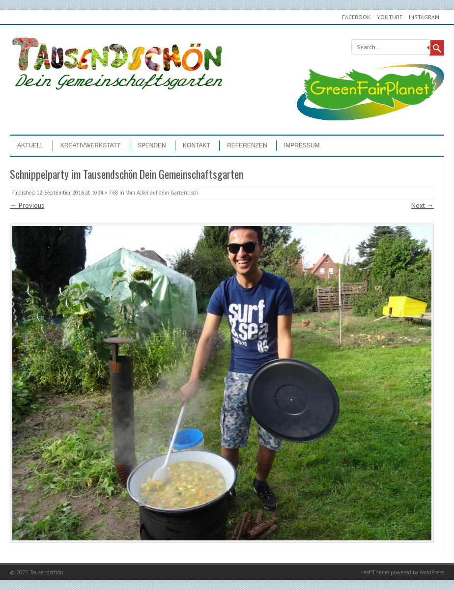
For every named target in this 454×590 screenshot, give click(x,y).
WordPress (432, 572)
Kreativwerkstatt (90, 145)
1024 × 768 (104, 192)
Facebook (356, 17)
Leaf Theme (375, 572)
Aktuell (30, 145)
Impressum (302, 145)
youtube (389, 17)
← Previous (27, 205)
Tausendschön (46, 572)
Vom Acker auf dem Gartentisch (162, 192)
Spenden (152, 145)
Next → (422, 205)
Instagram (424, 17)
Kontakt (196, 145)
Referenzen (247, 145)
